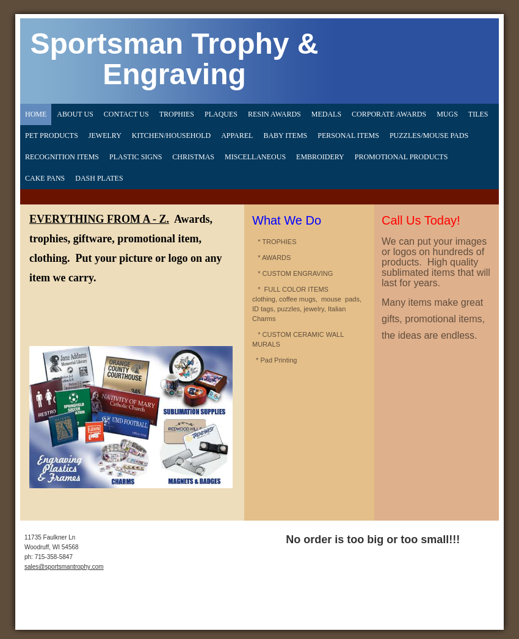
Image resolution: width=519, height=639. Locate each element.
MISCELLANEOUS (255, 157)
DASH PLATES (99, 178)
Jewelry (105, 135)
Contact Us (126, 114)
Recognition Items (62, 157)
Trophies (176, 114)
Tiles (478, 114)
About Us (75, 114)
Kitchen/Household (171, 135)
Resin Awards (274, 114)
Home (35, 114)
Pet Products (51, 135)
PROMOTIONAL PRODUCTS (401, 157)
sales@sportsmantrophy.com (64, 566)
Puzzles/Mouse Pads (429, 135)
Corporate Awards (389, 114)
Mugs (447, 114)
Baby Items (285, 135)
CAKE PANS (45, 178)
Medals (326, 114)
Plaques (221, 114)
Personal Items (348, 135)
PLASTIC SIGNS (135, 157)
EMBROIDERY (320, 157)
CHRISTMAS (193, 157)
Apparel (237, 135)
